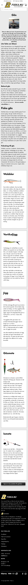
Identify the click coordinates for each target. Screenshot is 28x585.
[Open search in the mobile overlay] (14, 9)
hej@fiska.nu (4, 555)
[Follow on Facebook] (23, 574)
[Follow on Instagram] (25, 574)
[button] (2, 5)
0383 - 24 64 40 (5, 553)
